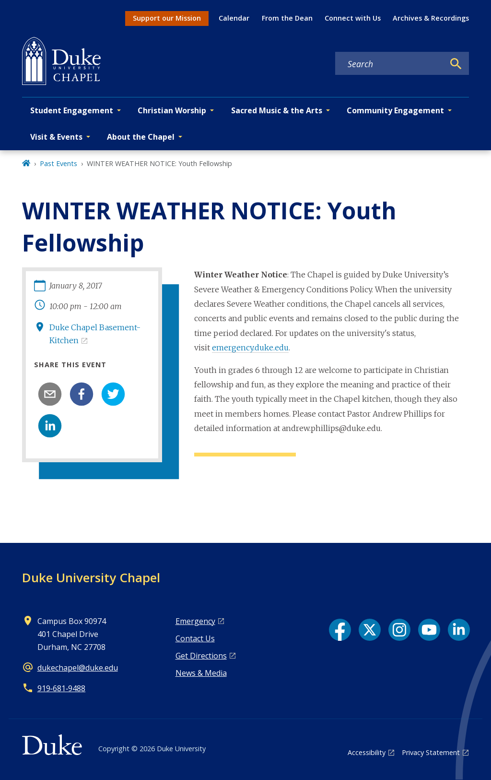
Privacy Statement (431, 752)
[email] (50, 394)
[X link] (370, 630)
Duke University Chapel (91, 577)
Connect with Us (353, 18)
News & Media (201, 673)
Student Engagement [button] (71, 110)
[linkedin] (50, 426)
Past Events (58, 163)
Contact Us (195, 638)
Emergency (195, 621)
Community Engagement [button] (395, 110)
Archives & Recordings (431, 18)
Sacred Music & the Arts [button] (276, 110)
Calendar (234, 18)
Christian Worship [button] (172, 110)
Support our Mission (167, 18)
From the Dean (287, 18)
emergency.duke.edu (250, 347)
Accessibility (367, 752)
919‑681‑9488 (61, 688)
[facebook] (82, 394)
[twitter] (113, 394)
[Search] (456, 63)
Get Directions (201, 655)
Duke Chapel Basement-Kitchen (94, 334)
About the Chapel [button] (141, 137)
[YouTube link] (429, 630)
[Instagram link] (399, 630)
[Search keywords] (390, 64)
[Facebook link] (340, 630)
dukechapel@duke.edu (77, 667)
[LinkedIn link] (459, 630)
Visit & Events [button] (56, 137)
